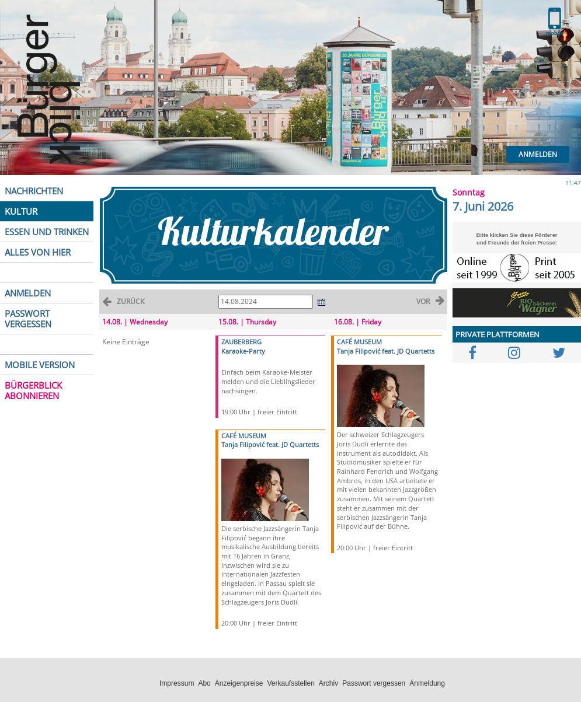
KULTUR (21, 211)
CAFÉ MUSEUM (243, 435)
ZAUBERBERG (241, 341)
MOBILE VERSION (40, 365)
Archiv (328, 683)
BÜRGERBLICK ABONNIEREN (33, 390)
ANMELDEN (28, 293)
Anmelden (538, 154)
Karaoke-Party (243, 351)
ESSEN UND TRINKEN (47, 232)
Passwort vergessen (373, 683)
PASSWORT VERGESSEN (28, 319)
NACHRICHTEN (34, 191)
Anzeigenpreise (239, 683)
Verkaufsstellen (290, 683)
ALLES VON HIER (38, 252)
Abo (204, 683)
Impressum (176, 683)
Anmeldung (427, 683)
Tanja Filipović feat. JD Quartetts (270, 444)
